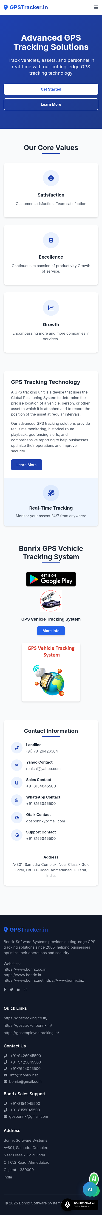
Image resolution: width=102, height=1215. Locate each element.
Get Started (51, 89)
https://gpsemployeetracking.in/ (31, 1032)
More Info (51, 630)
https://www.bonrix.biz (64, 980)
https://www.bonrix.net (23, 980)
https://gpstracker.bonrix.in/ (28, 1025)
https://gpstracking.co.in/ (26, 1018)
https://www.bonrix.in (22, 975)
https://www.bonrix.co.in (25, 969)
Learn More (51, 104)
